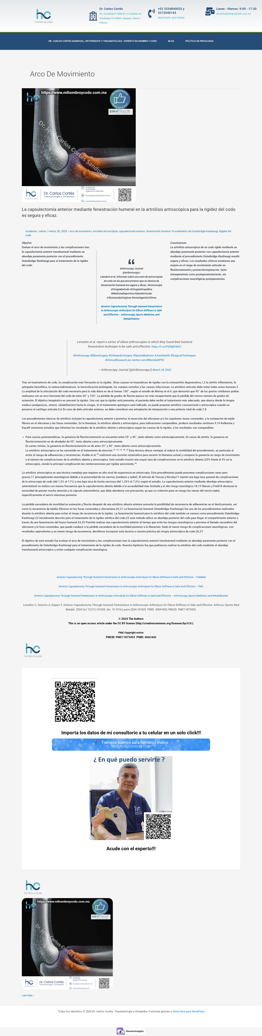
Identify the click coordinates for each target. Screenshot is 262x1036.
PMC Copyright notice (131, 632)
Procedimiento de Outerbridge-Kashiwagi (206, 231)
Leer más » (28, 996)
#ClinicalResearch (128, 360)
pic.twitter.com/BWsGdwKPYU (162, 360)
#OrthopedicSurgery (133, 355)
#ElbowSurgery (110, 355)
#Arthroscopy (90, 355)
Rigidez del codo (35, 235)
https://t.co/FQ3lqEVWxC (166, 346)
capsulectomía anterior (139, 231)
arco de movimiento (83, 231)
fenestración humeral (167, 231)
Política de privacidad (199, 41)
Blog (171, 41)
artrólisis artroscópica (110, 231)
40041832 (150, 637)
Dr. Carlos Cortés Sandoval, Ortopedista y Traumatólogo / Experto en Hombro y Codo (103, 41)
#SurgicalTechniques (102, 360)
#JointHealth (179, 355)
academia (31, 231)
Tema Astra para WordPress (188, 1012)
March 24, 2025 (162, 370)
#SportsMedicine (159, 355)
